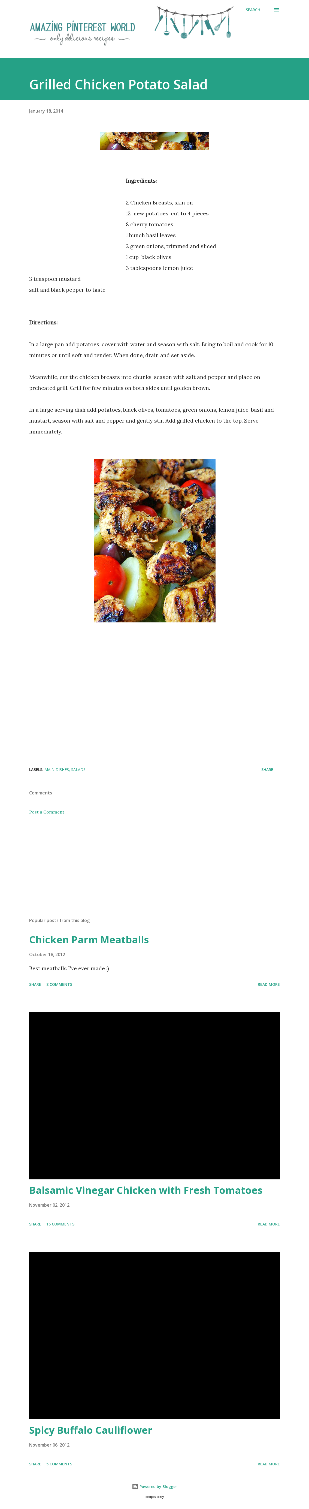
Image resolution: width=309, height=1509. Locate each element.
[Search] (253, 10)
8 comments (59, 984)
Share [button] (267, 769)
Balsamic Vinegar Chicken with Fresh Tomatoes (145, 1190)
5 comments (59, 1463)
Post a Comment (46, 812)
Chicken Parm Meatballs (89, 939)
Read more (269, 984)
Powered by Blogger (154, 1486)
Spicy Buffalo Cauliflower (90, 1430)
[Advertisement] (75, 224)
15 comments (60, 1224)
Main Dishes (56, 769)
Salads (78, 769)
